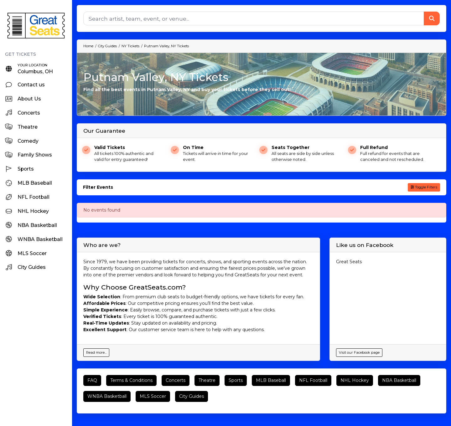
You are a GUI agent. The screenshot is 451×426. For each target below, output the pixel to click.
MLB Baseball (271, 380)
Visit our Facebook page (359, 352)
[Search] (253, 18)
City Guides (191, 396)
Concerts (175, 380)
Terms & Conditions (131, 380)
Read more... (96, 352)
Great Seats (349, 261)
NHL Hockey (354, 380)
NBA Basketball (399, 380)
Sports (236, 380)
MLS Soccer (153, 396)
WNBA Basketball (107, 396)
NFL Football (313, 380)
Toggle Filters (424, 187)
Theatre (207, 380)
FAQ (92, 380)
